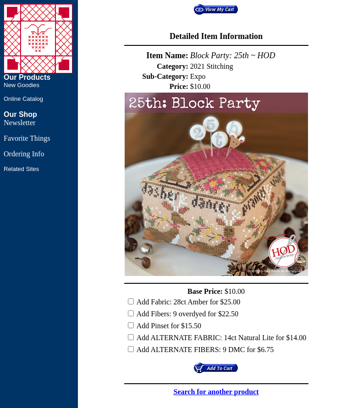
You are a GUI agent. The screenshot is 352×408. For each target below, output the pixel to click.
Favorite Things (27, 138)
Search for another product (216, 392)
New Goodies (21, 85)
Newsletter (19, 123)
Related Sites (21, 168)
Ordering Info (24, 154)
